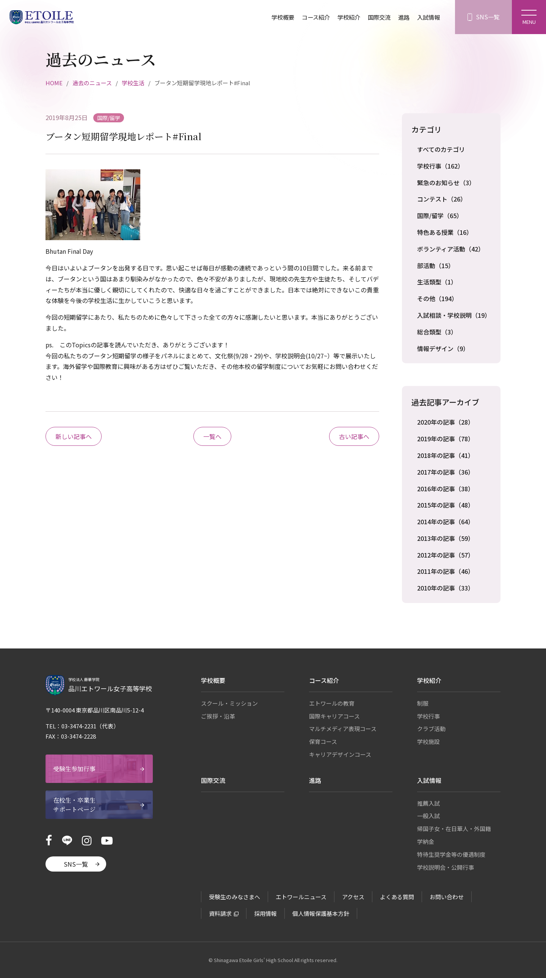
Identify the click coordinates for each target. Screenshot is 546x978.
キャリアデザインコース (340, 754)
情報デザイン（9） (443, 348)
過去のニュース (92, 83)
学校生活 (133, 83)
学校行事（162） (440, 165)
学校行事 (428, 716)
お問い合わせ (447, 897)
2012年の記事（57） (445, 554)
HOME (54, 83)
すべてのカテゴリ (441, 149)
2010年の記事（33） (445, 587)
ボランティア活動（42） (450, 248)
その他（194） (437, 298)
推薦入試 (428, 803)
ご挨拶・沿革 (218, 716)
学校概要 (275, 17)
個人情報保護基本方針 (320, 913)
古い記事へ (354, 436)
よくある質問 (397, 897)
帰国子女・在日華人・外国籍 (454, 829)
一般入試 (428, 816)
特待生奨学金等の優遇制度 (451, 854)
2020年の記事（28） (445, 422)
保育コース (323, 741)
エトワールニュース (301, 897)
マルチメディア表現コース (343, 729)
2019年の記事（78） (445, 438)
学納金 (425, 841)
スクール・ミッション (229, 703)
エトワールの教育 (332, 703)
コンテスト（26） (441, 198)
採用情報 (265, 913)
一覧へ (212, 436)
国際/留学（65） (440, 215)
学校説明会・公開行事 (445, 867)
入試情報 (428, 17)
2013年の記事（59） (445, 538)
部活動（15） (435, 265)
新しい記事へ (73, 436)
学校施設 (428, 741)
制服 (422, 703)
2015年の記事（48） (445, 504)
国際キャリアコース (334, 716)
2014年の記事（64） (445, 521)
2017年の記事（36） (445, 472)
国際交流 (376, 17)
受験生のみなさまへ (234, 897)
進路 (402, 17)
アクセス (353, 897)
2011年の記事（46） (445, 571)
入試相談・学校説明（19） (454, 315)
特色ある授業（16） (444, 232)
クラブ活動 (431, 729)
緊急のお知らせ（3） (446, 182)
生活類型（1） (437, 281)
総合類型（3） (437, 331)
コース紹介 (310, 17)
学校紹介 (344, 17)
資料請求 (220, 913)
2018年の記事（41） (445, 455)
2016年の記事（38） (445, 488)
